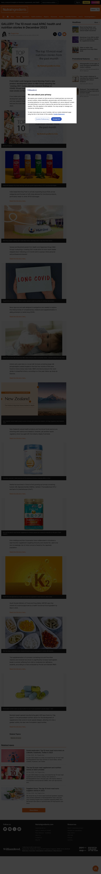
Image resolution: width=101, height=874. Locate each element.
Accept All (56, 119)
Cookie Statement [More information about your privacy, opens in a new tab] (59, 114)
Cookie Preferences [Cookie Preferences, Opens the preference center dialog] (42, 119)
